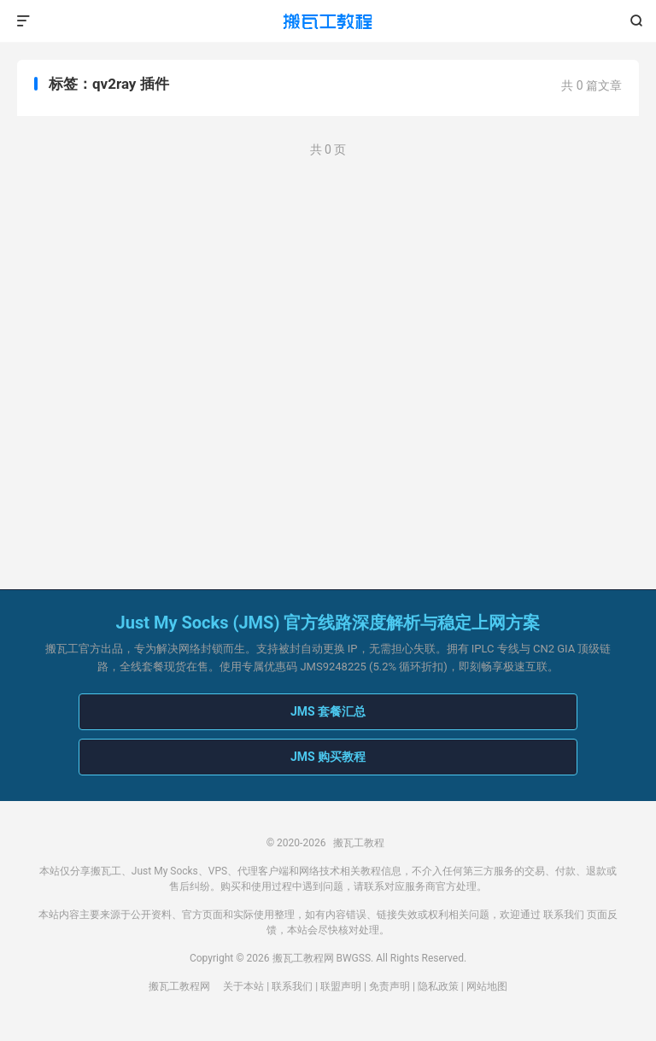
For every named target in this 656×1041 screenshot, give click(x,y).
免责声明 (389, 986)
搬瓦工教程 (327, 21)
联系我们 (563, 915)
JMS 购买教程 (328, 756)
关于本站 (243, 986)
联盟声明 (340, 986)
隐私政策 (438, 986)
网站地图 (486, 986)
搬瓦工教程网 (179, 986)
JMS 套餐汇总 (328, 711)
